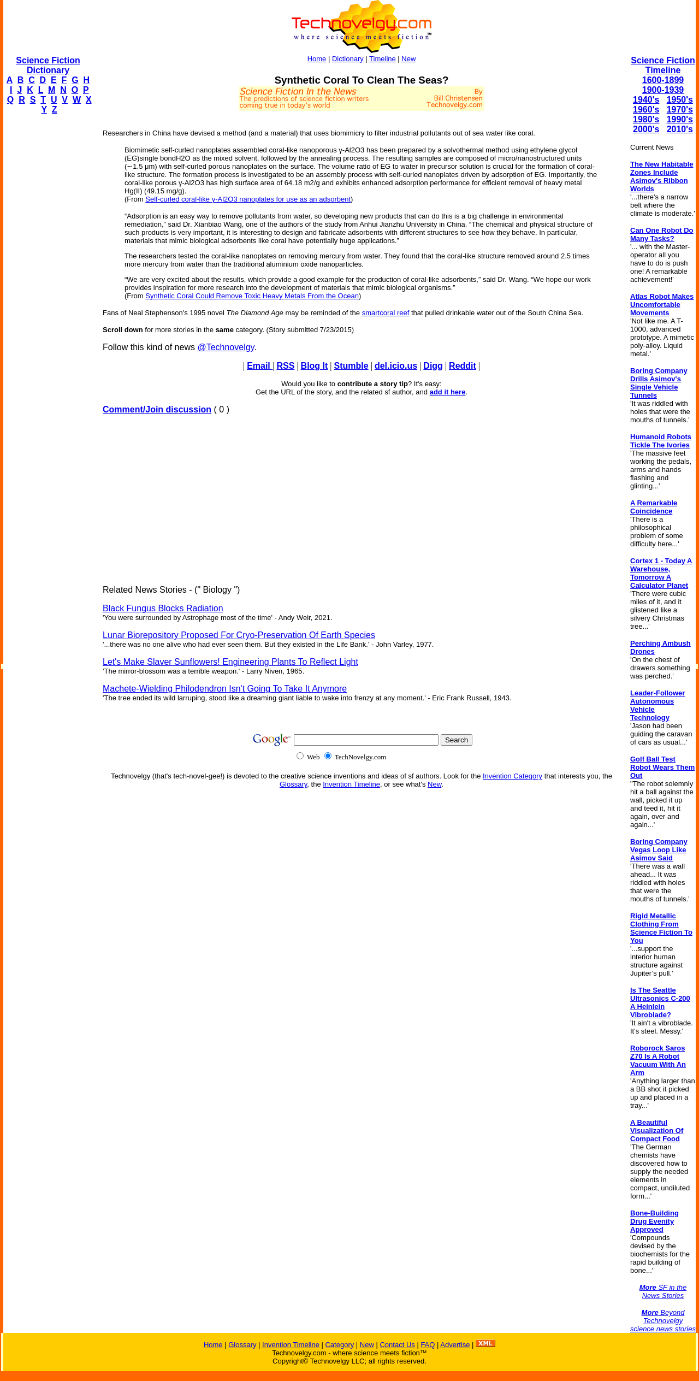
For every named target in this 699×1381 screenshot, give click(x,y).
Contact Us (397, 1345)
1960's (646, 109)
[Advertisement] (47, 287)
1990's (680, 119)
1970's (680, 109)
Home (317, 59)
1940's (646, 99)
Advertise (455, 1345)
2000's (646, 129)
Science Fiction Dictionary (48, 65)
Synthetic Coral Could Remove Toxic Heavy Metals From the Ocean (252, 296)
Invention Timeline (351, 784)
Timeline (382, 59)
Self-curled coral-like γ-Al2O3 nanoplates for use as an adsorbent (248, 199)
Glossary (293, 784)
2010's (680, 129)
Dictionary (348, 59)
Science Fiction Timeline (663, 65)
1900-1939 (663, 90)
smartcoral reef (386, 313)
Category (339, 1345)
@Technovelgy (225, 347)
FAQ (427, 1345)
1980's (646, 119)
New (408, 59)
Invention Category (512, 776)
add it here (448, 392)
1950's (680, 99)
